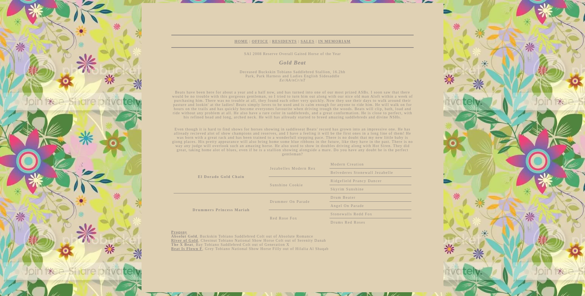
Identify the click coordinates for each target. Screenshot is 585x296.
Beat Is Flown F (187, 249)
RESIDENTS (284, 41)
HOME (241, 41)
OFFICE (260, 41)
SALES (307, 41)
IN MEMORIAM (334, 41)
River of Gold (184, 240)
